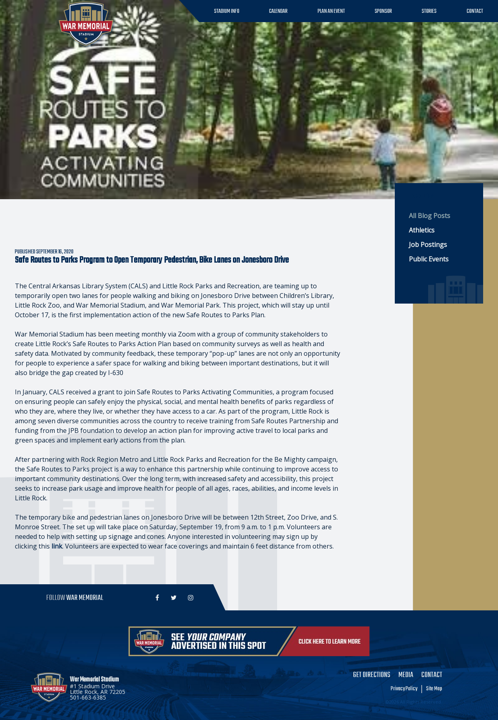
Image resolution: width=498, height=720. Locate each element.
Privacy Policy (404, 689)
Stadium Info (226, 11)
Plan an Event (331, 11)
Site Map (434, 689)
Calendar (278, 11)
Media (405, 675)
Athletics (422, 230)
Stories (429, 11)
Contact (475, 11)
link (56, 546)
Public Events (429, 259)
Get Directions (371, 675)
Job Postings (428, 244)
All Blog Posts (429, 215)
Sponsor (383, 11)
